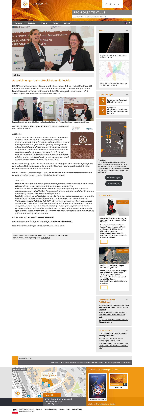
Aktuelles (44, 23)
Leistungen (31, 23)
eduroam (61, 409)
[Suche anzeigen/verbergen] (129, 23)
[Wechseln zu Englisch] (126, 23)
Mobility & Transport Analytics (46, 235)
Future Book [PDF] (114, 183)
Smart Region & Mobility (111, 170)
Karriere (55, 23)
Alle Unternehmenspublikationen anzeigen (101, 404)
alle (127, 30)
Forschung (18, 23)
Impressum (39, 409)
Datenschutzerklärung (51, 409)
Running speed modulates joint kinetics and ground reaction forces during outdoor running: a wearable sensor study (114, 307)
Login (68, 409)
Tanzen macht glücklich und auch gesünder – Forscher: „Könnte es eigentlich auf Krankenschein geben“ (114, 345)
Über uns (67, 23)
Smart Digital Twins (62, 235)
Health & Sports (45, 238)
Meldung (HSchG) (77, 409)
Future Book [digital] (113, 177)
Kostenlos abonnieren (123, 362)
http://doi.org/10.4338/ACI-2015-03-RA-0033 (39, 217)
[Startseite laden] (25, 4)
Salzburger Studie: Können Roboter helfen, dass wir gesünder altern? (113, 334)
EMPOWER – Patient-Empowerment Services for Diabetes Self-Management (44, 126)
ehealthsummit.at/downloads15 (61, 221)
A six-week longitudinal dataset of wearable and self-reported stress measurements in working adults (112, 314)
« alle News (16, 75)
